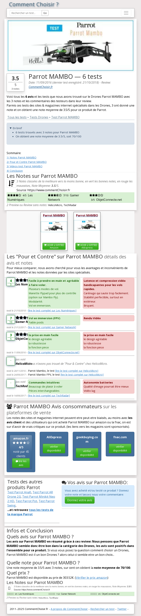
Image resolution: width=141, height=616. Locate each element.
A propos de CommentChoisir (69, 609)
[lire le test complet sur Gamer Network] (52, 327)
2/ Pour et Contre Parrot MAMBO (27, 162)
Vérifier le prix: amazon (91, 578)
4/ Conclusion (15, 170)
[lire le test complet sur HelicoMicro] (76, 370)
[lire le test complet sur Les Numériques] (52, 310)
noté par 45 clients (21, 452)
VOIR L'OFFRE (54, 246)
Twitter (122, 609)
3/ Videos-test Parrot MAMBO (24, 166)
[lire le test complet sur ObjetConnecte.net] (53, 352)
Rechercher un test (102, 609)
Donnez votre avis (79, 500)
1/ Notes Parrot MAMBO (21, 157)
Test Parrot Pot (26, 501)
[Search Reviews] (26, 13)
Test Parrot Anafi (19, 492)
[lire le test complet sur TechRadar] (49, 395)
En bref (17, 128)
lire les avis (21, 463)
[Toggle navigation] (126, 13)
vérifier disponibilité (54, 448)
